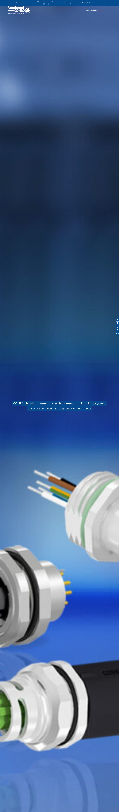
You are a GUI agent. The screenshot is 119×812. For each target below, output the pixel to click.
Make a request (92, 10)
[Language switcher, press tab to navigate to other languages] (105, 10)
